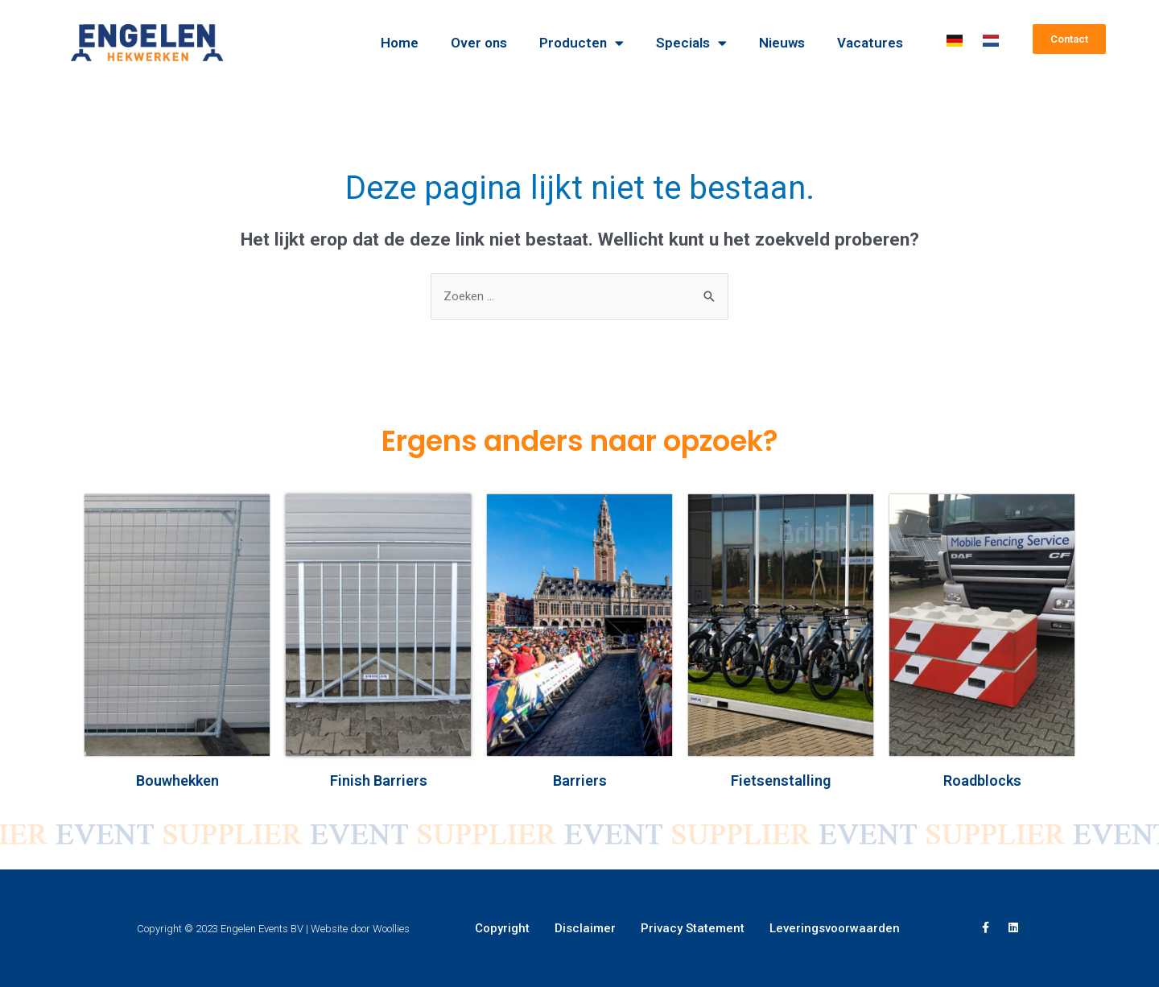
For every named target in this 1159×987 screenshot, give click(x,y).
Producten (581, 43)
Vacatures (870, 43)
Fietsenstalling (781, 780)
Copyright (502, 928)
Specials (691, 43)
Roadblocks (982, 780)
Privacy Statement (692, 928)
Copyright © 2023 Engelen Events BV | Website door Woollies (273, 929)
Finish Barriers (378, 780)
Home (400, 43)
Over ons (479, 43)
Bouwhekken (177, 780)
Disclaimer (585, 928)
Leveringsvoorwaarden (834, 928)
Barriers (580, 780)
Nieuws (782, 43)
